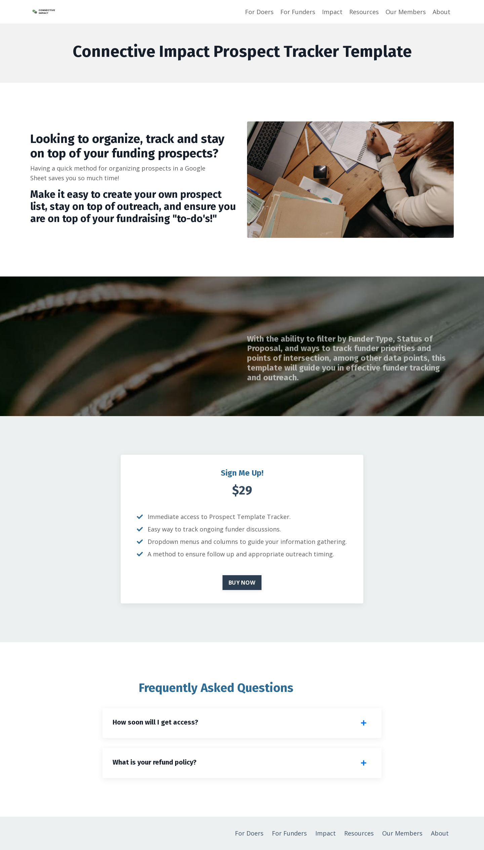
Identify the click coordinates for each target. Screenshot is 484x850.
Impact (332, 12)
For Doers (259, 12)
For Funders (297, 12)
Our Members (406, 12)
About (441, 12)
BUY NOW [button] (242, 582)
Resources (364, 12)
